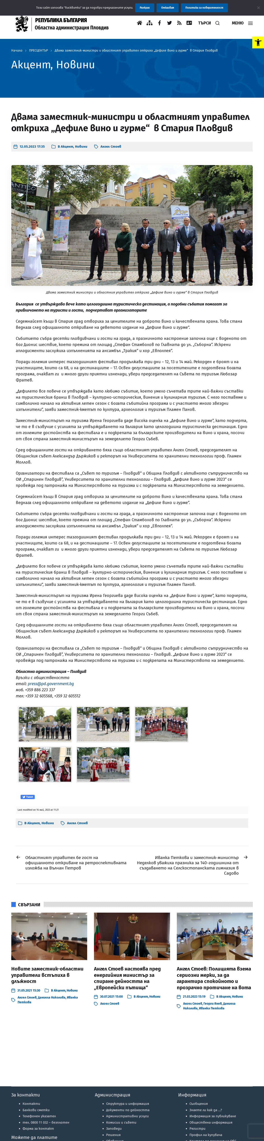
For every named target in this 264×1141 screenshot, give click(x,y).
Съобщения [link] (198, 1104)
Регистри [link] (197, 1129)
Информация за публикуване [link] (212, 1116)
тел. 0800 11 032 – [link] (46, 1122)
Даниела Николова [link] (51, 997)
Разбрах (145, 7)
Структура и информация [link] (127, 1104)
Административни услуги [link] (127, 1116)
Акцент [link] (67, 146)
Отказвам (167, 7)
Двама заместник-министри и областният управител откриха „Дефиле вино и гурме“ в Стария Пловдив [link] (136, 50)
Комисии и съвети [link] (121, 1122)
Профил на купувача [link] (205, 1135)
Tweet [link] (27, 797)
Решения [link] (113, 1135)
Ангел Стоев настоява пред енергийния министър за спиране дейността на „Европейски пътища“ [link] (127, 978)
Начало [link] (16, 50)
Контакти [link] (31, 1104)
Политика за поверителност (204, 7)
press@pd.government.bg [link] (51, 683)
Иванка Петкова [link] (211, 1008)
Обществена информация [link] (210, 1122)
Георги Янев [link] (212, 1004)
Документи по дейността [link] (128, 1110)
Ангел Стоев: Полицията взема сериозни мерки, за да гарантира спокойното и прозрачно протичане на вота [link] (214, 978)
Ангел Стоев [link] (110, 146)
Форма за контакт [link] (38, 1129)
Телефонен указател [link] (39, 1116)
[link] (258, 42)
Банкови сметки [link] (36, 1110)
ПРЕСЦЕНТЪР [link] (38, 50)
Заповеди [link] (114, 1129)
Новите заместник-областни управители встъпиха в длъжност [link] (47, 975)
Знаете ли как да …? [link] (205, 1110)
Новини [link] (81, 146)
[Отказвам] (258, 7)
